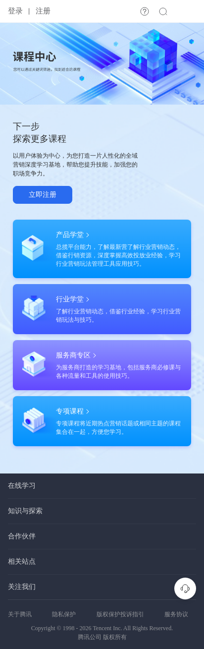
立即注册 (42, 194)
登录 (15, 11)
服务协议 (176, 614)
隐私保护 (64, 614)
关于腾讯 (20, 614)
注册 (43, 11)
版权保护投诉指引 (120, 614)
